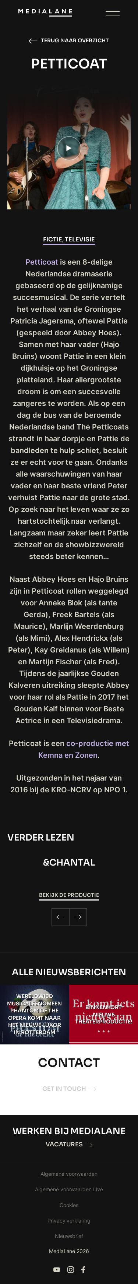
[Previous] (60, 917)
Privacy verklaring (69, 1220)
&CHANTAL (69, 862)
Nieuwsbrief (69, 1236)
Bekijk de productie (69, 895)
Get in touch (69, 1089)
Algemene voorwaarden (69, 1174)
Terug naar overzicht (69, 41)
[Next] (78, 917)
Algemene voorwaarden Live (69, 1189)
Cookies (69, 1205)
